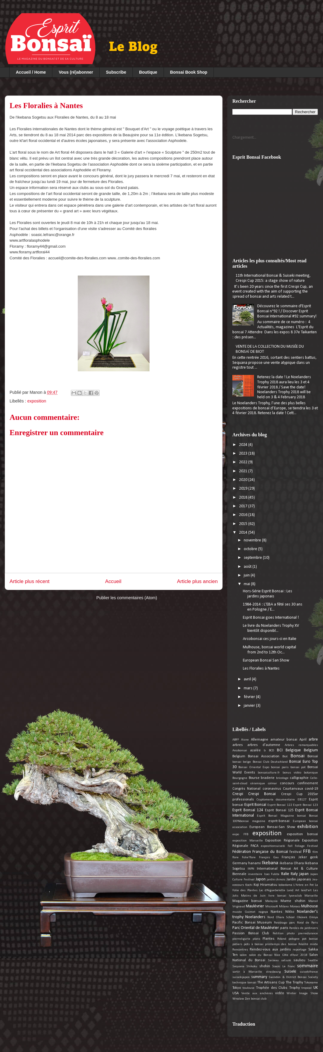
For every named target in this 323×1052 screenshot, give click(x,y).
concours (287, 783)
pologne (294, 939)
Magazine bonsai (247, 901)
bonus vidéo (292, 772)
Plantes (269, 939)
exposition (36, 401)
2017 (243, 506)
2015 (243, 524)
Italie (285, 874)
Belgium (311, 750)
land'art (306, 890)
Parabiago (280, 922)
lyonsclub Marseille (303, 895)
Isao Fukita (271, 874)
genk (314, 857)
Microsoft (271, 906)
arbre (313, 739)
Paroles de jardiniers (303, 928)
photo (291, 933)
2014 (243, 532)
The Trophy (294, 982)
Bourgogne (239, 778)
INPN (251, 869)
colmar (272, 783)
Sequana (238, 966)
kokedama (285, 885)
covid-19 (311, 789)
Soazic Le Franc (283, 966)
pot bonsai (310, 939)
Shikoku (251, 966)
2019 (243, 488)
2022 (243, 462)
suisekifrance (309, 972)
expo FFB (240, 834)
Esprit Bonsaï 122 (279, 805)
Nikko (289, 912)
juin (247, 575)
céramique (257, 783)
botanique (311, 772)
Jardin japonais (299, 879)
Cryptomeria (265, 799)
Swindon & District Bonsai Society (293, 977)
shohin (264, 966)
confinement (307, 783)
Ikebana (270, 862)
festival (295, 852)
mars (248, 688)
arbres (237, 745)
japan (304, 874)
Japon (261, 879)
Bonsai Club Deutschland (270, 762)
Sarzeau (273, 960)
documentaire (285, 799)
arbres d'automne (263, 745)
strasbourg (273, 972)
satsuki (286, 960)
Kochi (248, 885)
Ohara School (285, 917)
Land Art (293, 890)
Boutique (148, 72)
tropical (306, 988)
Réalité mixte (308, 944)
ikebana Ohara (292, 863)
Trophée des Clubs (271, 988)
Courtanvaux (293, 789)
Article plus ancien (197, 581)
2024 (243, 445)
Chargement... (244, 137)
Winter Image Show (302, 993)
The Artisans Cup (270, 982)
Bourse (254, 778)
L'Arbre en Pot (303, 885)
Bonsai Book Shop (188, 72)
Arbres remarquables (301, 745)
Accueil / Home (31, 72)
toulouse (249, 988)
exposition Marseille (247, 840)
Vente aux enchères (257, 993)
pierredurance (308, 933)
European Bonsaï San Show (266, 660)
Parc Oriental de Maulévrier (255, 928)
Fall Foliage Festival (303, 846)
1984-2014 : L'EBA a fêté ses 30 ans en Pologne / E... (272, 607)
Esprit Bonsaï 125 (279, 810)
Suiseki (290, 971)
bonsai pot (298, 767)
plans (256, 939)
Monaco (295, 906)
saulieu (299, 960)
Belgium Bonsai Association (255, 756)
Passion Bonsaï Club (250, 933)
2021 (243, 471)
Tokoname (311, 982)
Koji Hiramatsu (265, 885)
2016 (243, 515)
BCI (280, 750)
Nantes (276, 912)
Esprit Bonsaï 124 (247, 810)
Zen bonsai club (255, 998)
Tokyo (236, 988)
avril (248, 679)
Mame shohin (293, 901)
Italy (294, 874)
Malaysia (271, 901)
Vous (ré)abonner (76, 72)
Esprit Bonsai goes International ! (271, 617)
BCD (271, 750)
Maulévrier (255, 906)
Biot (285, 756)
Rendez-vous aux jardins (270, 949)
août (248, 566)
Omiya (313, 917)
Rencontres (240, 949)
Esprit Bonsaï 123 (305, 805)
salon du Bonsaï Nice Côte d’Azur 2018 (278, 955)
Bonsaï (312, 756)
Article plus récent (29, 581)
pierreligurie (241, 939)
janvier (250, 705)
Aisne (245, 739)
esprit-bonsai (279, 821)
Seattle (313, 960)
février (250, 697)
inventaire (255, 874)
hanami (254, 863)
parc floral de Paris (303, 922)
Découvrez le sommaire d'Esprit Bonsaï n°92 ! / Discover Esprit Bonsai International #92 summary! (286, 311)
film (315, 852)
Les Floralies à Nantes (261, 668)
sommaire (307, 965)
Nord (270, 917)
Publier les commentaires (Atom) (126, 597)
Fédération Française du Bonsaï (260, 852)
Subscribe (116, 72)
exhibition (307, 826)
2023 (243, 453)
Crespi (237, 794)
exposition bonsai (302, 834)
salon (243, 955)
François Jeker (294, 857)
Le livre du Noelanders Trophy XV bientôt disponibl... (271, 628)
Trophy (294, 988)
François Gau (269, 857)
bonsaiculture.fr (269, 772)
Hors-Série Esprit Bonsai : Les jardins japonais (267, 594)
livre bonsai (277, 895)
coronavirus (272, 789)
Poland (281, 939)
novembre (253, 540)
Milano (284, 906)
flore (235, 857)
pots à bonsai (253, 944)
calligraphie (299, 778)
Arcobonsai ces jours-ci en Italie (269, 639)
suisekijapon (241, 977)
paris (284, 928)
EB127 (302, 799)
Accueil (113, 581)
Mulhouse (309, 906)
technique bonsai (244, 982)
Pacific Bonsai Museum (252, 922)
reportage (300, 949)
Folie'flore (249, 857)
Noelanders (255, 917)
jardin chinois (276, 879)
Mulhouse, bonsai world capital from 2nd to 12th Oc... (269, 650)
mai (247, 584)
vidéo (279, 993)
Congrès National (246, 789)
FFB (307, 851)
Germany (239, 863)
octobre (251, 549)
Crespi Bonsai (262, 794)
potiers (237, 944)
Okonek (302, 917)
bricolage (282, 778)
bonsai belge (241, 762)
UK (315, 988)
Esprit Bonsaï (255, 805)
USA (235, 993)
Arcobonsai (239, 750)
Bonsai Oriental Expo (253, 767)
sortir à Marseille (247, 972)
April (303, 739)
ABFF (235, 739)
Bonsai (297, 756)
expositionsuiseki (273, 846)
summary (259, 977)
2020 (243, 480)
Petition (278, 933)
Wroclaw (238, 998)
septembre (253, 557)
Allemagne (259, 739)
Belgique (293, 750)
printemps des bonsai (281, 944)
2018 (243, 497)
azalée (255, 750)
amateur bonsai (283, 739)
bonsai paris (280, 767)
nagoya (263, 912)
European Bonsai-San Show (272, 827)
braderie (268, 778)
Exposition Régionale (282, 840)
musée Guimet (243, 912)
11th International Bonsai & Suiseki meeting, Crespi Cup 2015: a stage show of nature (273, 278)
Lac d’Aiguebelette (272, 890)
